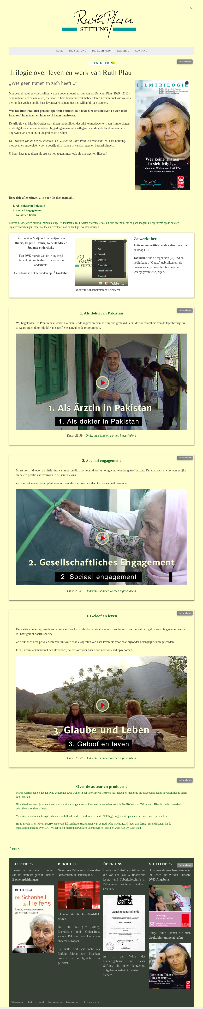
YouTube (61, 273)
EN (96, 62)
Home (59, 50)
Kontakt (141, 50)
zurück (16, 849)
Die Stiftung (77, 50)
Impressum (55, 1002)
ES (101, 62)
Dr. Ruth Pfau (101, 50)
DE (90, 62)
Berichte (123, 50)
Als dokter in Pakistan (30, 205)
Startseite (17, 1002)
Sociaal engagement (29, 210)
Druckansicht (91, 1002)
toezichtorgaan (85, 823)
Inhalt (29, 1002)
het (75, 823)
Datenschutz (72, 1002)
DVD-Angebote (159, 879)
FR (107, 62)
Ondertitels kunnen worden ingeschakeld (111, 435)
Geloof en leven (26, 215)
